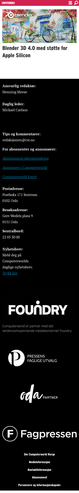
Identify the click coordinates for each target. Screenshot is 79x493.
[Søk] (76, 3)
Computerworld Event (19, 176)
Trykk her (10, 273)
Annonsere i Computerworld (24, 167)
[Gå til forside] (32, 3)
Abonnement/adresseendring (25, 158)
